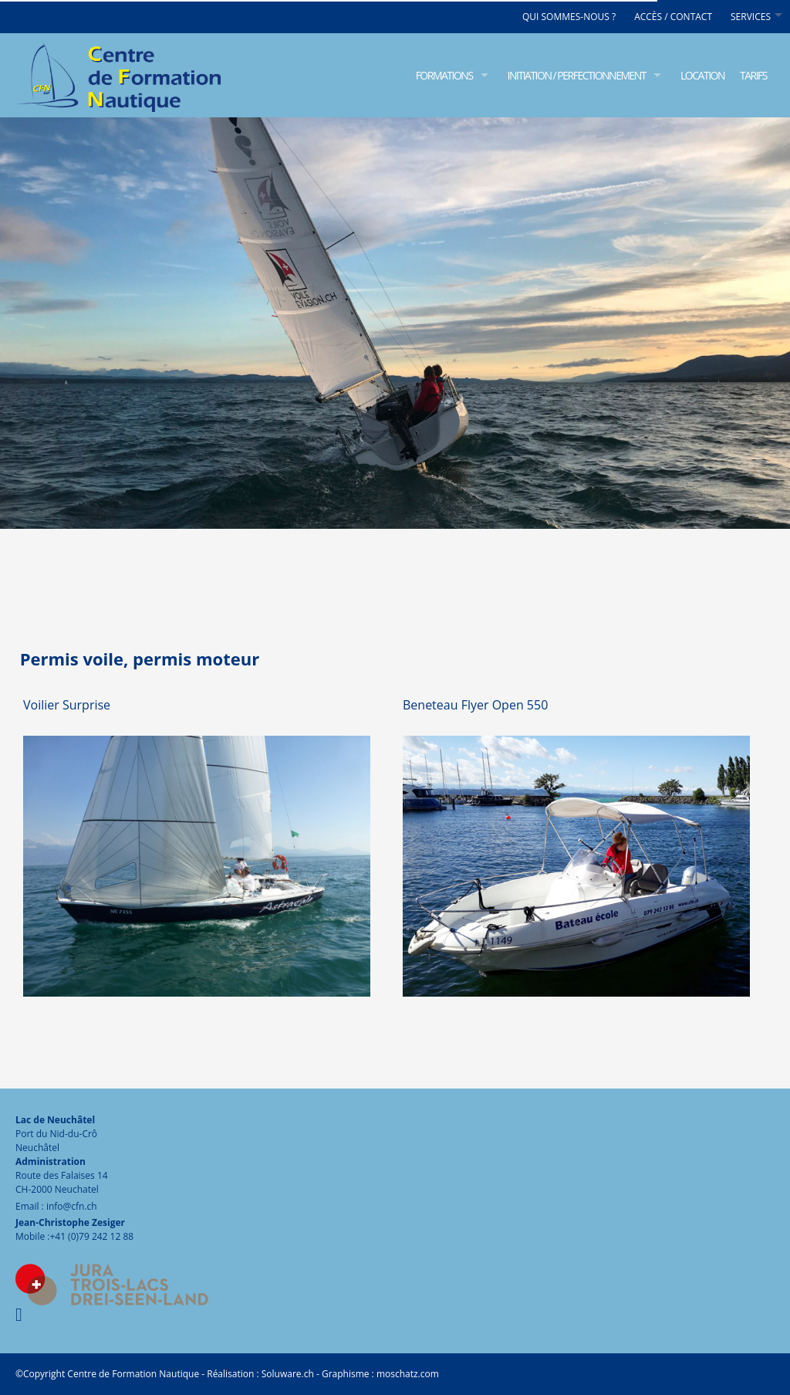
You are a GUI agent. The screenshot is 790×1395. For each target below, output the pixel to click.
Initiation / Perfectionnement (577, 75)
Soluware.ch (288, 1373)
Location (702, 75)
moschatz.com (406, 1373)
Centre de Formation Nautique (133, 1373)
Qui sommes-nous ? (569, 16)
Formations (444, 75)
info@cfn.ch (71, 1206)
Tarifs (753, 75)
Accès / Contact (673, 16)
